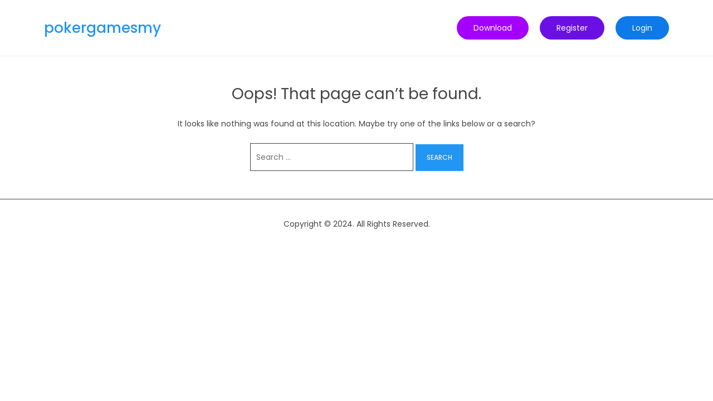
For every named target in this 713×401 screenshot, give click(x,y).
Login (642, 27)
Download (492, 27)
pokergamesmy (102, 28)
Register (572, 27)
